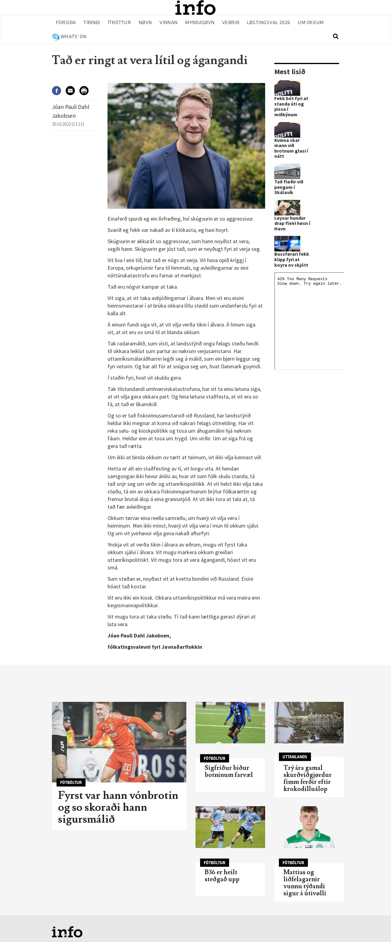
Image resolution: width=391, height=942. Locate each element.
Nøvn (145, 22)
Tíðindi (91, 22)
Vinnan (168, 22)
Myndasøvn (199, 22)
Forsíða (66, 22)
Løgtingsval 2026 (268, 22)
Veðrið (230, 22)
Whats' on (73, 36)
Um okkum (311, 22)
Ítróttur (119, 22)
